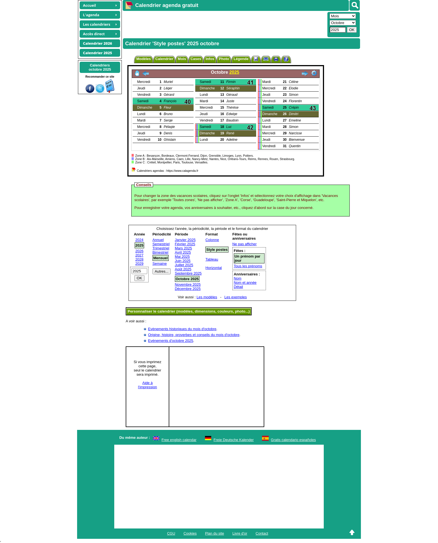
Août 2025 (183, 269)
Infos (210, 59)
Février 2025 (185, 244)
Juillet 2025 (184, 265)
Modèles (143, 59)
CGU (171, 533)
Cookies (190, 533)
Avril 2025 (183, 252)
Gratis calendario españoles (293, 440)
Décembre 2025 (188, 289)
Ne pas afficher (244, 244)
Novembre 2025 (188, 284)
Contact (262, 533)
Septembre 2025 (188, 273)
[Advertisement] (224, 24)
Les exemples (235, 297)
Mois (182, 59)
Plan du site (214, 533)
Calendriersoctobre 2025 (100, 67)
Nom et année (245, 282)
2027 (139, 255)
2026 (139, 251)
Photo (224, 59)
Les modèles (207, 297)
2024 (139, 240)
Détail (238, 287)
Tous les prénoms (248, 266)
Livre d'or (239, 533)
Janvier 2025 (185, 240)
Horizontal (213, 268)
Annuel (158, 240)
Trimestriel (161, 248)
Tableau (211, 259)
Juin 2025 (183, 261)
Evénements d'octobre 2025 (170, 341)
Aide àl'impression (147, 385)
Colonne (212, 240)
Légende (241, 59)
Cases (196, 59)
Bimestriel (160, 252)
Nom (237, 278)
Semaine (160, 263)
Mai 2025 (182, 256)
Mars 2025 (183, 248)
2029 (139, 263)
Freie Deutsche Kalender (234, 440)
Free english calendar (178, 440)
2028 (139, 259)
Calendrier (164, 59)
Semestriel (161, 244)
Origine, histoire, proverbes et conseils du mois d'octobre (193, 335)
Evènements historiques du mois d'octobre (182, 329)
